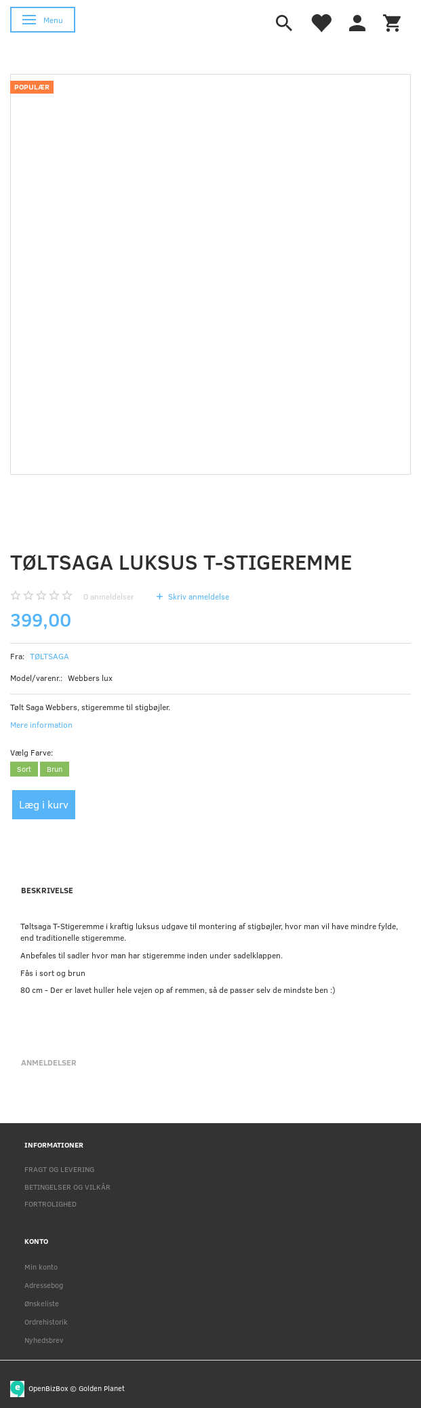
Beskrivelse (47, 889)
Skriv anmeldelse (197, 596)
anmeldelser (108, 596)
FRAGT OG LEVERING (59, 1169)
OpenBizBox (48, 1388)
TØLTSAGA (49, 655)
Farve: (31, 752)
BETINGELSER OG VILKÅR (67, 1186)
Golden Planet (102, 1388)
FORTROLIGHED (50, 1203)
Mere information (41, 724)
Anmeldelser (49, 1062)
